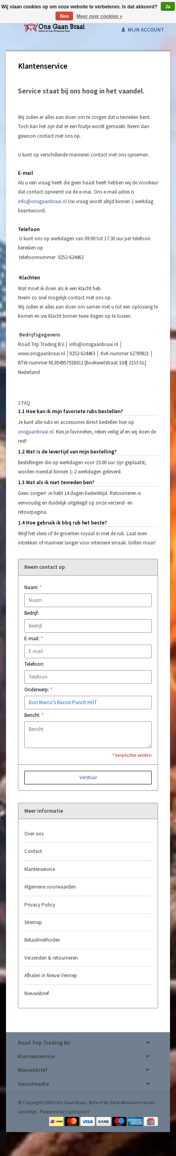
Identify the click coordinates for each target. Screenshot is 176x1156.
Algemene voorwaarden (50, 886)
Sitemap (33, 922)
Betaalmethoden (42, 939)
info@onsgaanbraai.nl (42, 201)
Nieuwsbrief (36, 993)
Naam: (33, 587)
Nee (64, 16)
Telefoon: (34, 664)
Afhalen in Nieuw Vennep (50, 975)
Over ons (34, 833)
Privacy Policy (39, 904)
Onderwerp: (38, 689)
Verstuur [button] (88, 777)
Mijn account (142, 29)
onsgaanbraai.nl (35, 431)
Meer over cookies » (100, 16)
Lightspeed (77, 1111)
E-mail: (33, 638)
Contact (33, 851)
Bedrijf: (31, 613)
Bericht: (34, 715)
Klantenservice (39, 869)
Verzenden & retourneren (51, 957)
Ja (167, 7)
